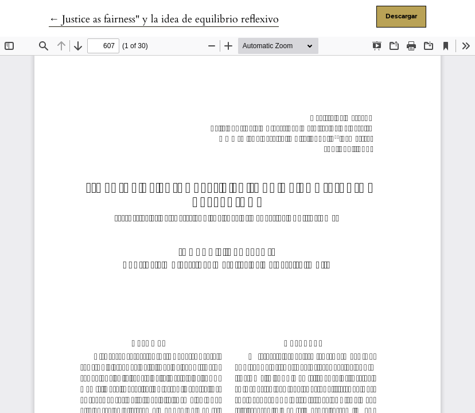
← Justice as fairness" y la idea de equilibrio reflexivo (164, 19)
